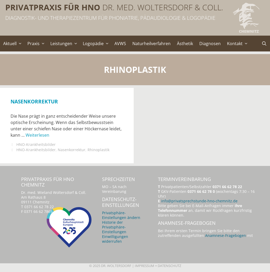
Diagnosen (210, 43)
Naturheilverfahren (151, 43)
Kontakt (238, 43)
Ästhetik (185, 43)
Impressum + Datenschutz (158, 265)
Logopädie (97, 43)
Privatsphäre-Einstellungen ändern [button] (121, 215)
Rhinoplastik (98, 149)
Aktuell (13, 43)
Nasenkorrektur (34, 101)
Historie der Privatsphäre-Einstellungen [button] (114, 227)
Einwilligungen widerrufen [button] (115, 239)
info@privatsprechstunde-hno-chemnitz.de (199, 200)
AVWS (120, 43)
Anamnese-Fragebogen (225, 235)
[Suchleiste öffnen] (264, 43)
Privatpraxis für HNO (52, 7)
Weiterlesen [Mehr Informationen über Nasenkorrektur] (37, 135)
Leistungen (65, 43)
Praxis (37, 43)
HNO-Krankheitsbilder (36, 144)
